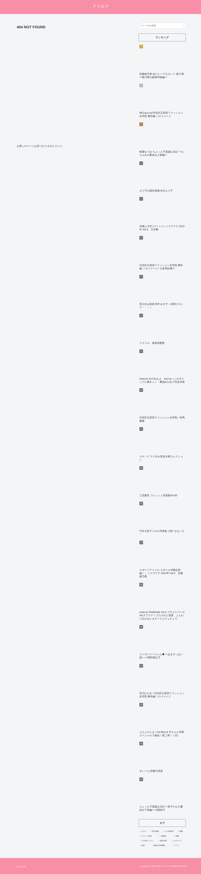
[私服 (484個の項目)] (179, 836)
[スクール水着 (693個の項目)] (148, 836)
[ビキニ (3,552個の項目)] (144, 831)
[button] (183, 25)
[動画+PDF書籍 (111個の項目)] (161, 845)
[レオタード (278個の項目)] (178, 841)
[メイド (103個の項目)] (178, 845)
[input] (162, 26)
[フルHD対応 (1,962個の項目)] (169, 831)
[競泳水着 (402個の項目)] (163, 841)
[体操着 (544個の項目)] (166, 836)
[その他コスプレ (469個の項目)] (148, 841)
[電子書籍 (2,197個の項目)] (156, 831)
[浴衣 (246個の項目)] (145, 845)
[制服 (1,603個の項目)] (181, 831)
